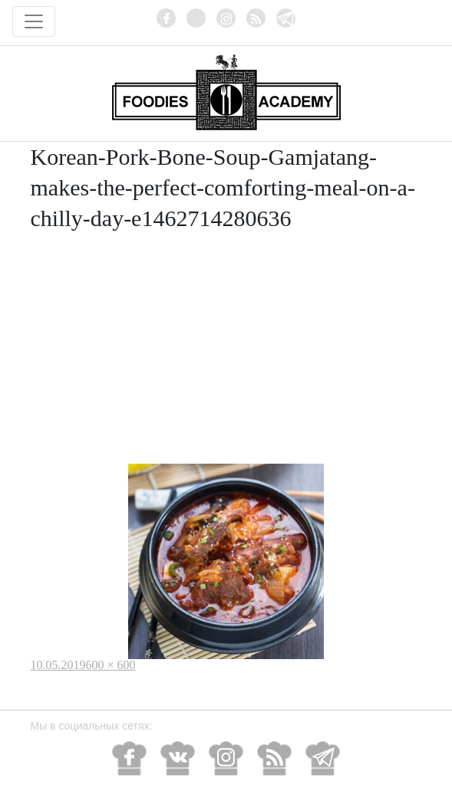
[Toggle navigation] (33, 21)
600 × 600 (111, 664)
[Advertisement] (226, 348)
